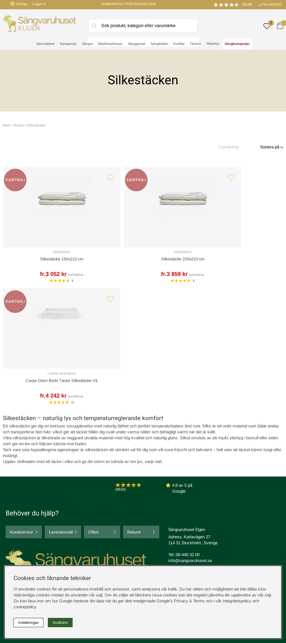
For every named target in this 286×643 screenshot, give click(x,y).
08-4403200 (272, 4)
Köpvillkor (154, 505)
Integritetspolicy (159, 511)
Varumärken (45, 44)
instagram (18, 534)
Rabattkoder (86, 499)
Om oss (82, 511)
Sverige (19, 4)
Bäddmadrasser (110, 44)
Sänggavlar (137, 44)
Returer (134, 414)
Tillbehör (213, 44)
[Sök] (143, 26)
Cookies (152, 499)
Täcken (195, 44)
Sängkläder (159, 44)
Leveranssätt (61, 414)
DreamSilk (36, 254)
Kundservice (21, 414)
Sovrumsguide (88, 505)
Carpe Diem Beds (178, 254)
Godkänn (60, 622)
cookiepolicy (25, 606)
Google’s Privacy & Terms (181, 600)
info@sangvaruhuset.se (190, 442)
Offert (93, 414)
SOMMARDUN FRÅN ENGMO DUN (128, 4)
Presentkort (86, 517)
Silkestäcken (36, 125)
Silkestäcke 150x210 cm (36, 261)
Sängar (87, 44)
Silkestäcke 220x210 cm (107, 261)
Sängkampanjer (237, 44)
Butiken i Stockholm (233, 517)
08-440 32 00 (188, 436)
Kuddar (179, 44)
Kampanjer (68, 44)
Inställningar (28, 622)
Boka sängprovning (232, 499)
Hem (6, 125)
